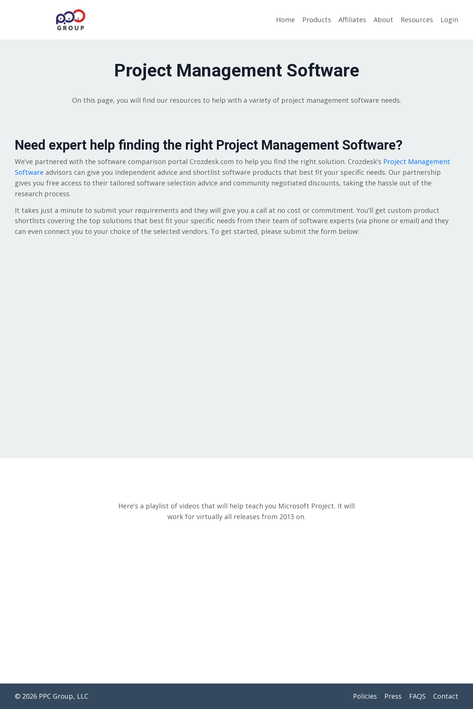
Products (316, 19)
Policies (365, 696)
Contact (445, 696)
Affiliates (352, 19)
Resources (417, 19)
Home (285, 19)
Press (393, 696)
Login (449, 19)
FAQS (417, 696)
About (383, 19)
